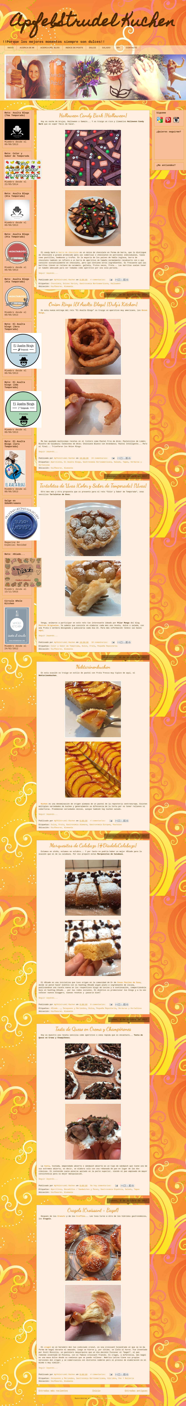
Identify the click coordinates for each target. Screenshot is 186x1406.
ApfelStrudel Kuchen (93, 23)
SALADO (106, 47)
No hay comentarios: (101, 1186)
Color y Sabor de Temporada (65, 646)
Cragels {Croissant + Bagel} (93, 1210)
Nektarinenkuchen (93, 667)
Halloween (116, 284)
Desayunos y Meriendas (74, 1008)
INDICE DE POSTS (74, 47)
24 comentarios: (100, 458)
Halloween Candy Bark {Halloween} (93, 115)
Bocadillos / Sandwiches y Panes (81, 1189)
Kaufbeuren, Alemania (62, 286)
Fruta (92, 646)
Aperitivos (56, 462)
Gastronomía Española (112, 1189)
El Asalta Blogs (72, 462)
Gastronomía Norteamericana (94, 284)
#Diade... (56, 1008)
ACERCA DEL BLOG (49, 47)
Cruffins (80, 1216)
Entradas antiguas (136, 1391)
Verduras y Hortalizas (130, 1008)
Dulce (84, 646)
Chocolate (56, 284)
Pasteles (117, 825)
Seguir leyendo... (48, 273)
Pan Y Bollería (126, 1378)
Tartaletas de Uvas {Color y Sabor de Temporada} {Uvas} (93, 486)
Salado (117, 462)
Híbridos (111, 1378)
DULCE (92, 47)
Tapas (125, 462)
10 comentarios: (100, 642)
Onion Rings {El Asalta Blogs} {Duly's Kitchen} (93, 304)
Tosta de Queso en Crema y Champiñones (93, 1029)
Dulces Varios (70, 284)
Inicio (96, 1391)
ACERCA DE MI (27, 47)
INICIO (11, 47)
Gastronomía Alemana (76, 825)
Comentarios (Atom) (101, 1398)
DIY (118, 47)
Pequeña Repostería (107, 646)
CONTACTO (131, 47)
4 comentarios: (98, 280)
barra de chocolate (68, 252)
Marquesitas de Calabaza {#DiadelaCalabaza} (93, 845)
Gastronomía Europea (100, 825)
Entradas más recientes (53, 1391)
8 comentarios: (98, 1004)
